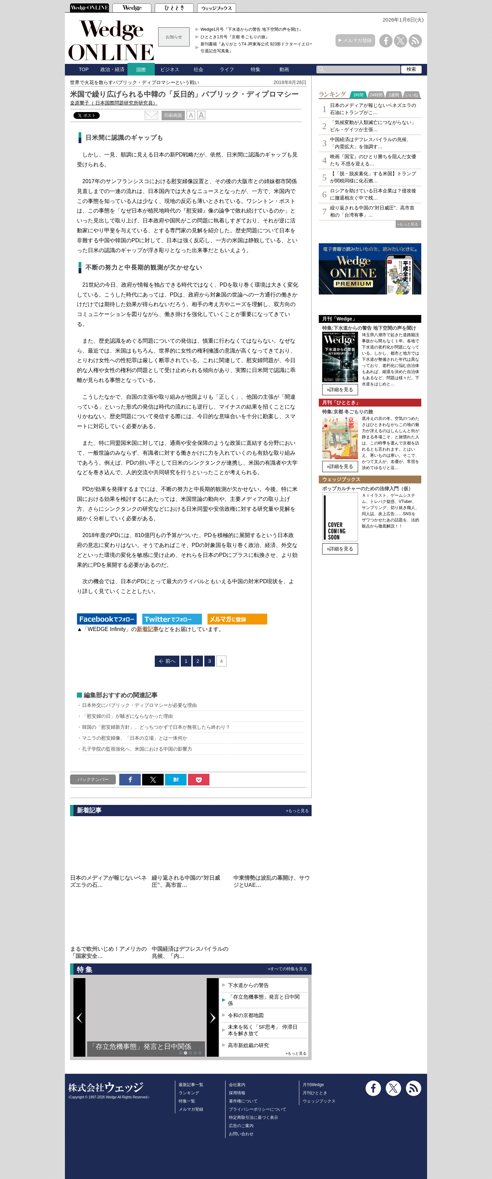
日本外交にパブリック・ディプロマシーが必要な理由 (139, 705)
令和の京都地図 (246, 1015)
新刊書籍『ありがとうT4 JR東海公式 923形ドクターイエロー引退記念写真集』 (257, 47)
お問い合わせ (241, 1134)
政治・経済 (112, 69)
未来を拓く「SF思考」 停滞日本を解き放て (262, 1030)
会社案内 (237, 1084)
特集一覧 (187, 1101)
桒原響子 (114, 103)
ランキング (189, 1093)
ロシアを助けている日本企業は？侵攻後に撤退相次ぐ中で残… (373, 194)
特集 (255, 69)
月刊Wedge (313, 1084)
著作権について (243, 1101)
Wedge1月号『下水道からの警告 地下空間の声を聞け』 (252, 29)
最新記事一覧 (191, 1084)
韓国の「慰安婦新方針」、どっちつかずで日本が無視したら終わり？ (156, 727)
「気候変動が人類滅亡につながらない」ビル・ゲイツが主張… (373, 126)
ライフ (227, 69)
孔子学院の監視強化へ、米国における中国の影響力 (137, 749)
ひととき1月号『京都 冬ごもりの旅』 (235, 37)
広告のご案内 (241, 1125)
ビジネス (169, 69)
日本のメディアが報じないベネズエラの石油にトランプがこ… (373, 108)
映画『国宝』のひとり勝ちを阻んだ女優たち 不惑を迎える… (373, 160)
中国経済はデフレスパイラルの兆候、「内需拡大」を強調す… (370, 143)
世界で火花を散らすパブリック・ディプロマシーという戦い (134, 82)
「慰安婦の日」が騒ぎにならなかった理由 (127, 716)
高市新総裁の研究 (248, 1045)
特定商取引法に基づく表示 (253, 1117)
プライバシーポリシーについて (257, 1109)
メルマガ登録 (357, 40)
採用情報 (237, 1093)
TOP (84, 69)
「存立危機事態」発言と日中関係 (140, 1046)
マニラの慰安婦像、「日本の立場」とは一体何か (134, 738)
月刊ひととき (315, 1093)
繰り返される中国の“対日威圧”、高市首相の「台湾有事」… (372, 211)
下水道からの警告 (248, 985)
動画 (284, 69)
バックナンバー (93, 779)
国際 (141, 69)
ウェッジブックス (319, 1101)
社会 (198, 69)
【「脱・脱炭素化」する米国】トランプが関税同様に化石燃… (373, 177)
